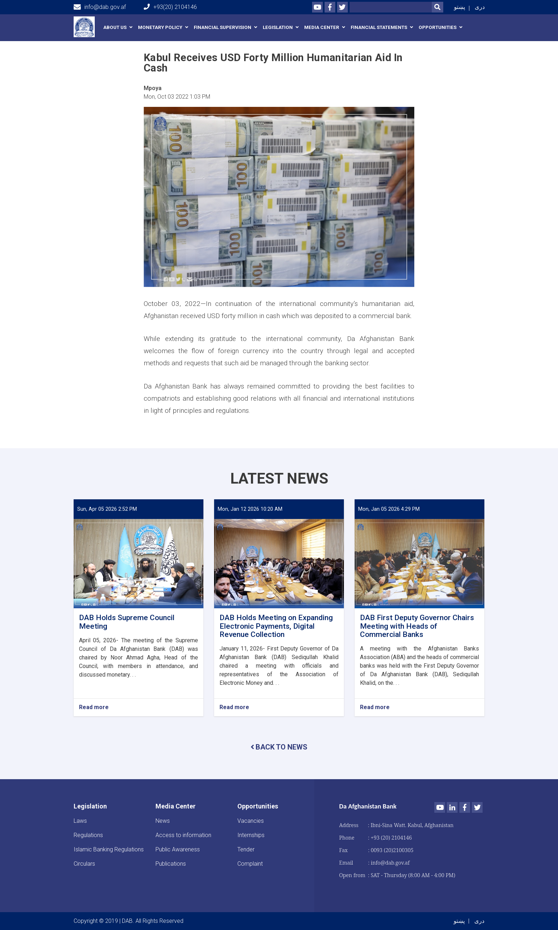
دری (480, 7)
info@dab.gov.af (100, 7)
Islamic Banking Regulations (109, 849)
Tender (246, 849)
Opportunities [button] (437, 27)
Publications (170, 863)
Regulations (88, 835)
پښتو (459, 7)
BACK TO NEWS (279, 747)
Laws (80, 820)
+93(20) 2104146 (170, 7)
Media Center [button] (321, 27)
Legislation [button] (278, 27)
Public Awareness (177, 849)
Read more (94, 707)
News (162, 820)
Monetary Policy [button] (160, 27)
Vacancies (250, 820)
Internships (251, 835)
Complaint (250, 863)
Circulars (84, 863)
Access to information (183, 835)
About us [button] (115, 27)
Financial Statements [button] (379, 27)
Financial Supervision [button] (222, 27)
